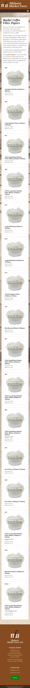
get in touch (11, 55)
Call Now (14, 678)
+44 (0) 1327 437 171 (15, 672)
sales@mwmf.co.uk (15, 670)
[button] (28, 11)
